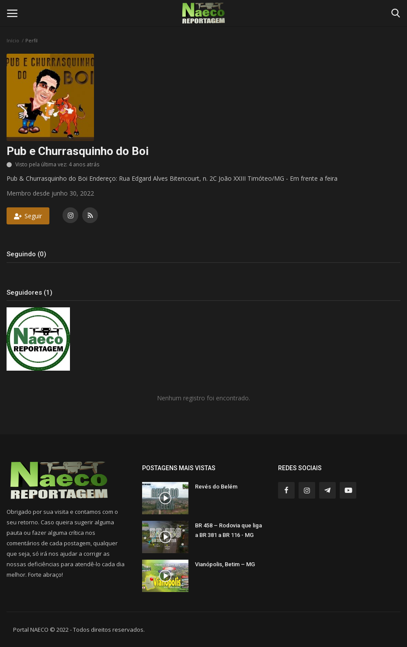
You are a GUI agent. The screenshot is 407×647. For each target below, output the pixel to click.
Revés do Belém (216, 486)
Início (13, 40)
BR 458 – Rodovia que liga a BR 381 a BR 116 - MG (228, 530)
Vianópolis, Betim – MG (225, 564)
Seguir (28, 216)
